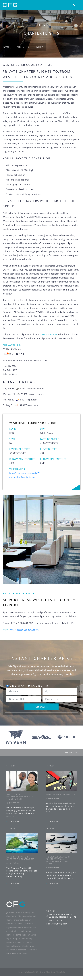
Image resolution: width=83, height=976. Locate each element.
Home (6, 46)
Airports (23, 46)
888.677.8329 (55, 920)
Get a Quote (41, 706)
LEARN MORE (14, 821)
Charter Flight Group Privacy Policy (53, 972)
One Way (17, 685)
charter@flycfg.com (57, 924)
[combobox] (23, 691)
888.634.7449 (71, 752)
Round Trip (41, 685)
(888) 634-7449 (49, 334)
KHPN (40, 46)
